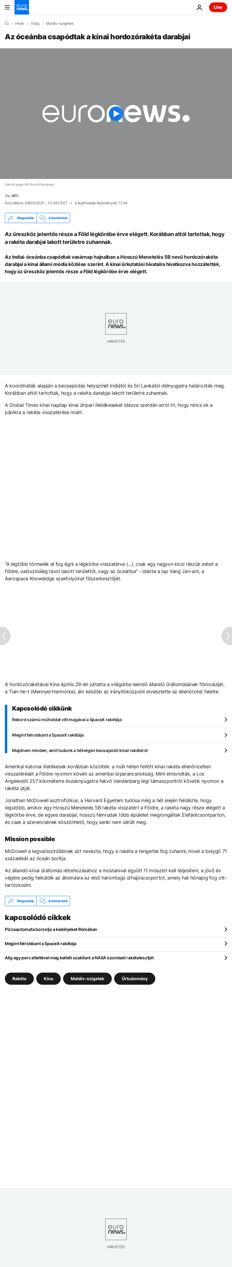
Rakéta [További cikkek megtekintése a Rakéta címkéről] (19, 978)
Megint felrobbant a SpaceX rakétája (48, 734)
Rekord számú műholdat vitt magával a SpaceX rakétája (66, 719)
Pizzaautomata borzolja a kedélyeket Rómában (51, 929)
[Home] (6, 23)
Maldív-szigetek (60, 23)
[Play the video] (116, 113)
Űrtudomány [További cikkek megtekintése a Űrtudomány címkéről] (135, 978)
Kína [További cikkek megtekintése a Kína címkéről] (48, 978)
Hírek (19, 23)
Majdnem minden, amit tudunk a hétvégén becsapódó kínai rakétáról (80, 750)
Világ (35, 23)
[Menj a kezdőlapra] (21, 7)
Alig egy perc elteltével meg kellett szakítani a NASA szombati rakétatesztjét (79, 957)
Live (218, 7)
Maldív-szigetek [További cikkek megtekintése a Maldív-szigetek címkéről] (87, 978)
